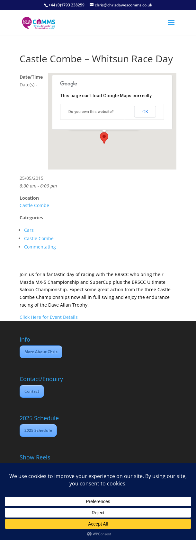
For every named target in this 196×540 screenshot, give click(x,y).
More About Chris (41, 351)
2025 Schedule (38, 430)
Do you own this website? (91, 111)
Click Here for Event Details (49, 317)
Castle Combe (34, 205)
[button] (104, 138)
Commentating (40, 247)
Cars (29, 230)
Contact (31, 391)
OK (145, 111)
